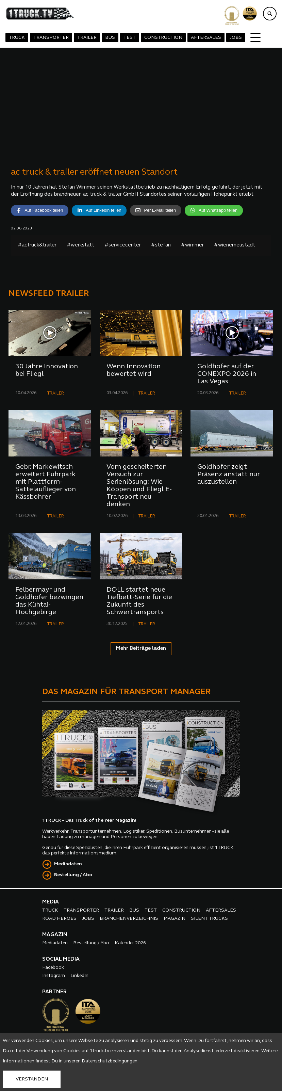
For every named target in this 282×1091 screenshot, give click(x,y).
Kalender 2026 (130, 943)
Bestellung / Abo (73, 875)
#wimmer (192, 245)
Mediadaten (68, 864)
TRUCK (17, 37)
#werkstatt (80, 245)
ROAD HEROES (59, 918)
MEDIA (50, 902)
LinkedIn (79, 975)
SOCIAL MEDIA (61, 959)
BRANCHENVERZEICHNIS (129, 918)
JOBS (236, 37)
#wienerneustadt (234, 245)
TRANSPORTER (51, 37)
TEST (129, 37)
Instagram (53, 975)
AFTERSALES (206, 37)
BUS (110, 37)
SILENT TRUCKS (209, 918)
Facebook (53, 967)
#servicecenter (122, 245)
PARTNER (54, 992)
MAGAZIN (174, 918)
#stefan (161, 245)
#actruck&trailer (37, 245)
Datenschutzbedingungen (109, 1061)
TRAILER (87, 37)
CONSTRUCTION (163, 37)
